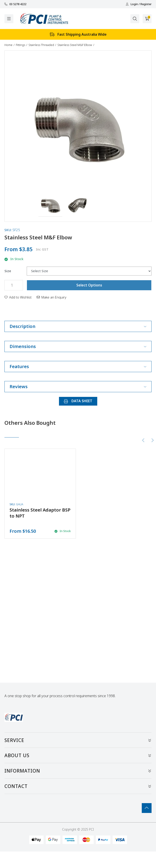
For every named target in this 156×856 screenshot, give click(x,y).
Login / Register (139, 4)
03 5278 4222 (15, 4)
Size (7, 271)
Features (78, 366)
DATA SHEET (78, 400)
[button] (50, 205)
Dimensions (78, 346)
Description (78, 326)
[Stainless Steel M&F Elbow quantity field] (13, 285)
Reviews (78, 386)
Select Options (89, 285)
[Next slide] (152, 440)
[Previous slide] (143, 440)
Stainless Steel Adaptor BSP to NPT (40, 513)
